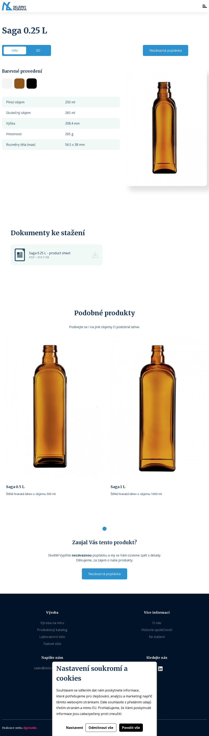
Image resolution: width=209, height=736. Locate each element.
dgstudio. (30, 728)
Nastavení (74, 727)
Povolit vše (131, 727)
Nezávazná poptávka (165, 50)
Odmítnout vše (101, 727)
